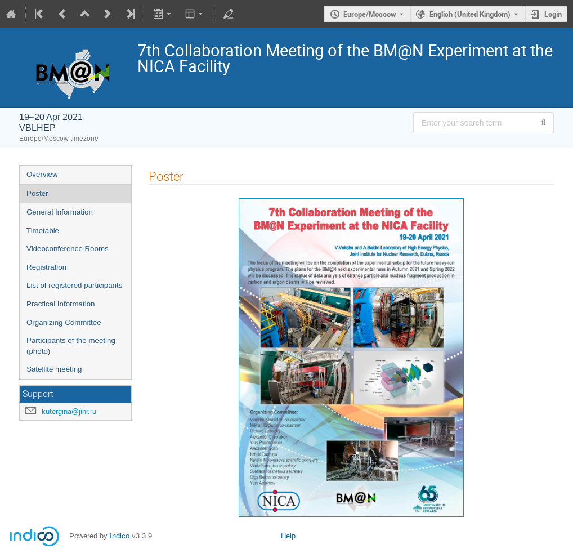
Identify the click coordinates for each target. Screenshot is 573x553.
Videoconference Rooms (67, 248)
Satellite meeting (54, 369)
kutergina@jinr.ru (69, 411)
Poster (37, 193)
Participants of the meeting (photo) (70, 345)
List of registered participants (74, 285)
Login (553, 14)
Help (288, 536)
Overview (42, 174)
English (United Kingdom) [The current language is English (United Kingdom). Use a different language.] (470, 14)
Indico (119, 536)
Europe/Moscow (369, 14)
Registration (46, 267)
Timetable (42, 230)
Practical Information (60, 304)
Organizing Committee (63, 322)
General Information (59, 212)
